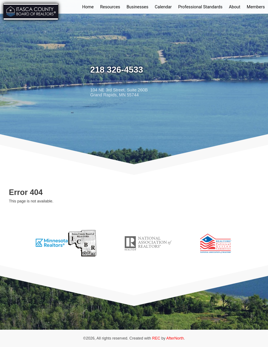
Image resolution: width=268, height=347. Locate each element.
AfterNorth (175, 338)
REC (156, 338)
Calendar (163, 6)
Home (88, 6)
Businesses (137, 6)
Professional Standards (200, 6)
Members (256, 6)
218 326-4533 (116, 69)
